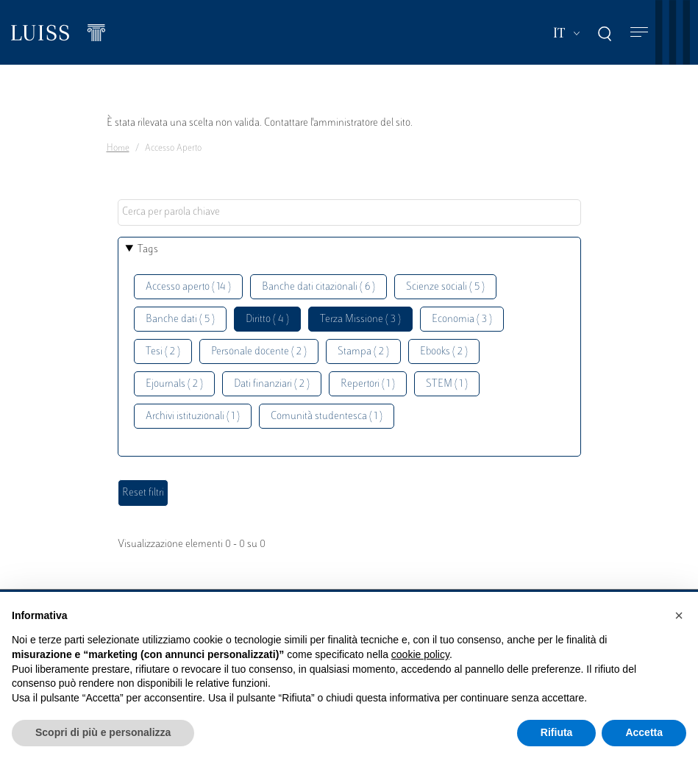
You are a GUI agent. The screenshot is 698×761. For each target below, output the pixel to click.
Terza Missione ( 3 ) (360, 319)
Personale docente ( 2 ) (259, 351)
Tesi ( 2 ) (163, 351)
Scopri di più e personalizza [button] (103, 732)
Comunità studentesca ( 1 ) (326, 416)
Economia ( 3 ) (462, 319)
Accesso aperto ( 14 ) (188, 287)
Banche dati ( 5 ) (180, 319)
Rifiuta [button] (557, 732)
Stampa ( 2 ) (363, 351)
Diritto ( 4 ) (267, 319)
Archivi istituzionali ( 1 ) (193, 416)
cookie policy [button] (420, 654)
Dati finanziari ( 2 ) (272, 384)
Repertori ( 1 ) (368, 384)
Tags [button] (148, 249)
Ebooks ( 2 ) (444, 351)
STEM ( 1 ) (447, 384)
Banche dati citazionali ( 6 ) (318, 287)
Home (118, 148)
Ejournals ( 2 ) (174, 384)
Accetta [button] (644, 732)
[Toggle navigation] (639, 32)
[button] (679, 615)
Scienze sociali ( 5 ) (445, 287)
